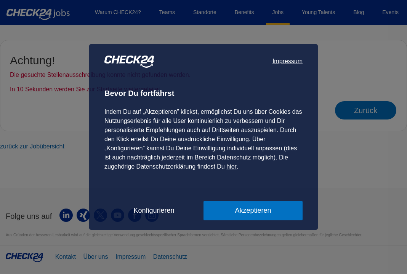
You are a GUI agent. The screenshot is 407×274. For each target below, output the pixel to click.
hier (231, 166)
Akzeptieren (253, 210)
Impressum (287, 61)
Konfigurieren (153, 210)
